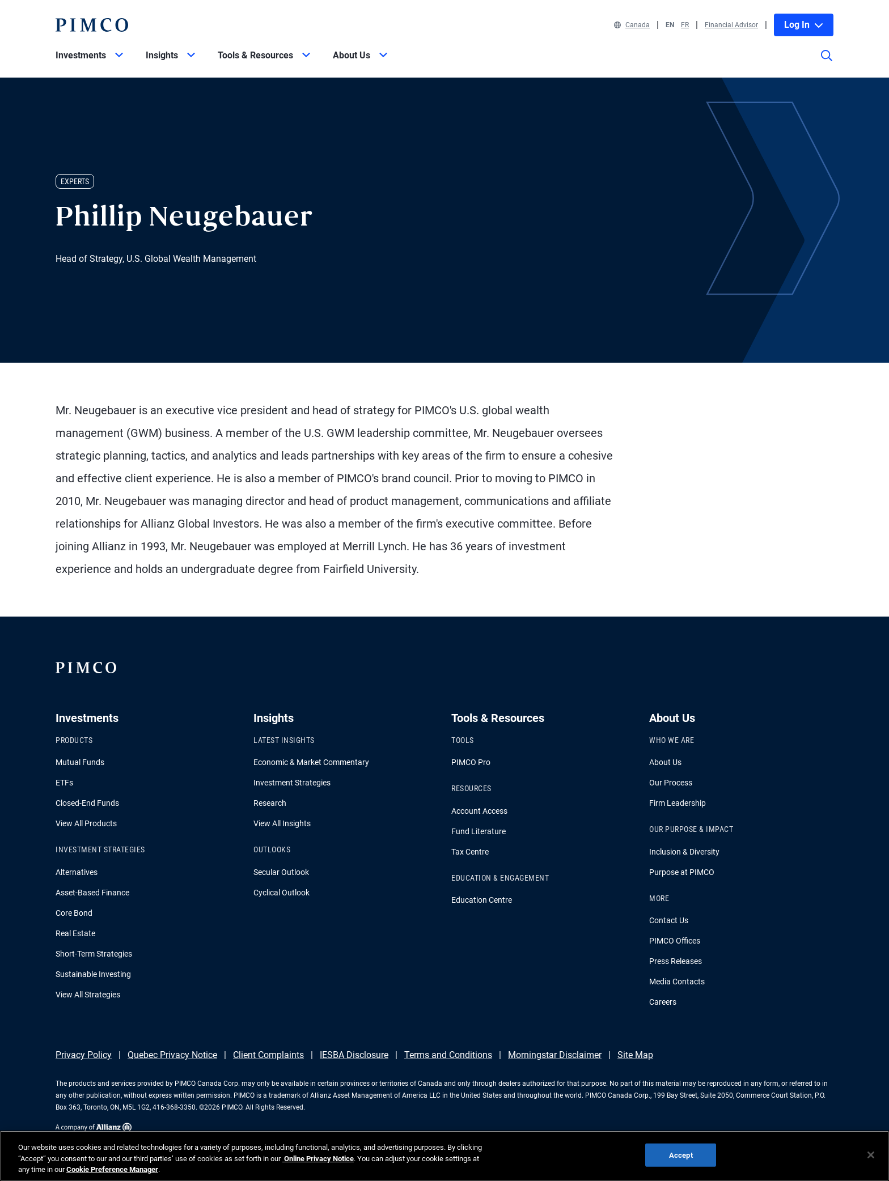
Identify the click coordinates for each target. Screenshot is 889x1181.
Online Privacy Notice (318, 1158)
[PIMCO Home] (92, 25)
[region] (444, 1156)
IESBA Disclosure (354, 1055)
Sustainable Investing (93, 974)
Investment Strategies (292, 782)
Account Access (479, 810)
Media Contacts (677, 981)
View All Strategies (88, 994)
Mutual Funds (80, 762)
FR (685, 25)
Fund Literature (478, 831)
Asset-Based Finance (92, 892)
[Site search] (826, 63)
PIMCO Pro (470, 762)
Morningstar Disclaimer (555, 1055)
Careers (662, 1001)
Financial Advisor (731, 25)
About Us (665, 762)
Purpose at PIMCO (681, 872)
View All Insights (282, 823)
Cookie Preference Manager (112, 1169)
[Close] (870, 1154)
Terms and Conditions (448, 1055)
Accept (681, 1154)
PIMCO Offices (674, 940)
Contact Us (668, 920)
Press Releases (675, 961)
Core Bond (74, 912)
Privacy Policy (84, 1055)
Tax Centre (470, 851)
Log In (803, 24)
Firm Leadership (677, 803)
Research (269, 803)
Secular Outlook (281, 872)
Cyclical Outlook (281, 892)
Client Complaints (268, 1055)
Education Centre (481, 899)
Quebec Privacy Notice (172, 1055)
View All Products (86, 823)
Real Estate (75, 933)
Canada (632, 25)
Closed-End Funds (87, 803)
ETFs (64, 782)
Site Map (635, 1055)
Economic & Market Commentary (311, 762)
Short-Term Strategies (94, 953)
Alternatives (77, 872)
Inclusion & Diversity (684, 851)
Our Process (670, 782)
